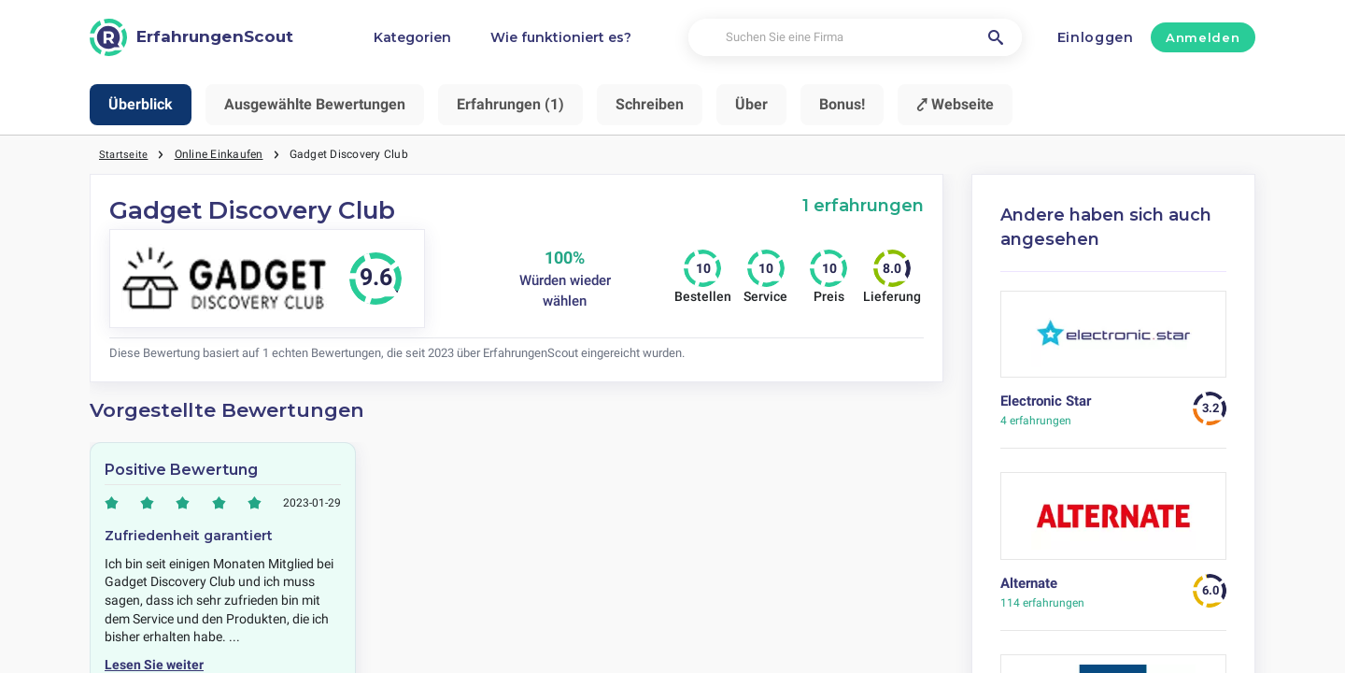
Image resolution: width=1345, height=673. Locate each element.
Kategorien (412, 37)
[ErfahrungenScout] (191, 37)
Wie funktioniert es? (560, 37)
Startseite (124, 154)
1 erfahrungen (863, 205)
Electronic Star (1045, 401)
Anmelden (1202, 37)
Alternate (1028, 583)
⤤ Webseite (955, 104)
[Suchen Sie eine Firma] (855, 38)
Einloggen (1095, 37)
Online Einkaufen (220, 154)
